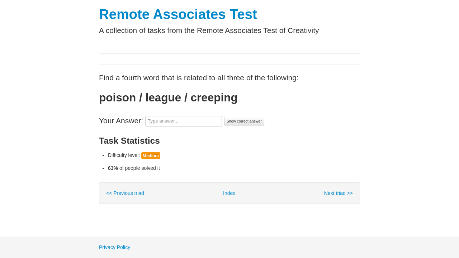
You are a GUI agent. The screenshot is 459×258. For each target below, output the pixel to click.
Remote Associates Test (178, 14)
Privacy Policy (114, 247)
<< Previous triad (125, 193)
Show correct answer (244, 121)
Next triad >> (338, 193)
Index (229, 193)
